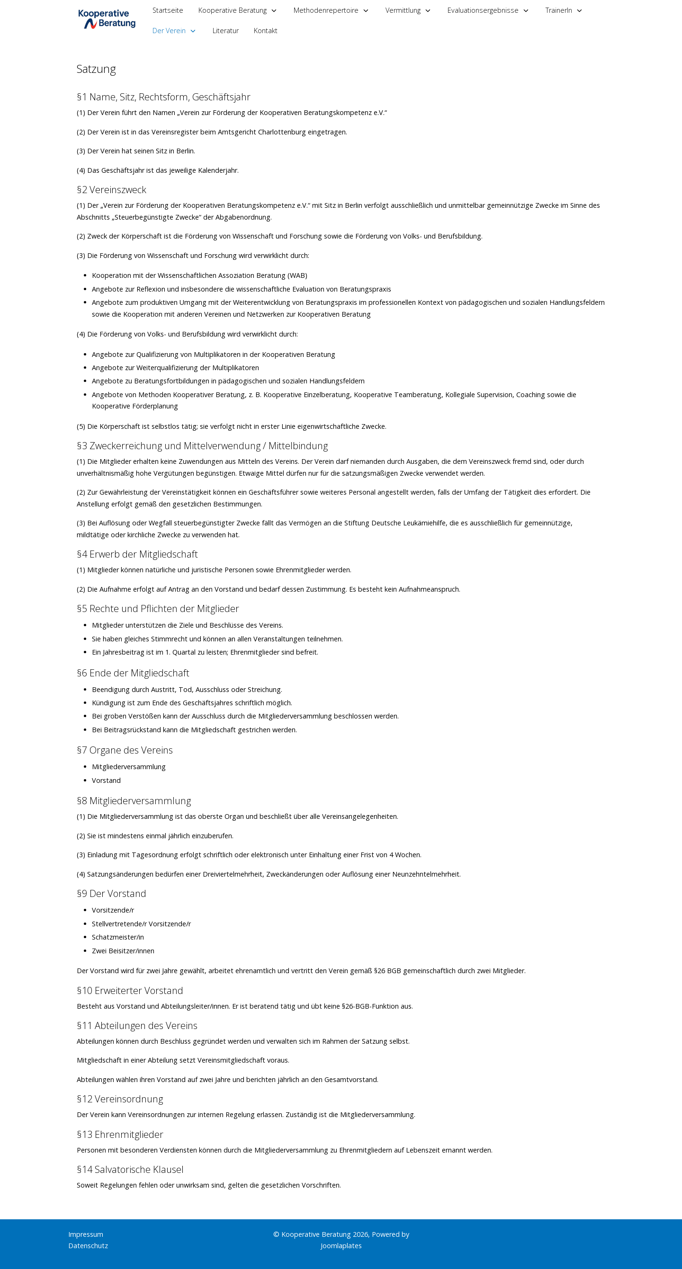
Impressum (85, 1234)
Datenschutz (88, 1245)
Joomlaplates (341, 1245)
